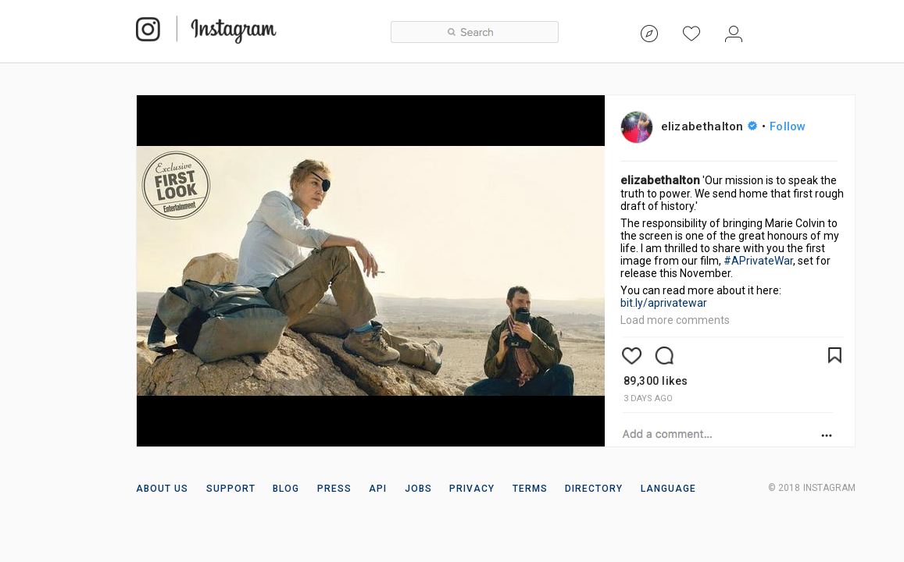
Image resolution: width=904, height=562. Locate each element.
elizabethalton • (733, 126)
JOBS (418, 488)
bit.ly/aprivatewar (663, 303)
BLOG (286, 488)
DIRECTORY (594, 488)
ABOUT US (162, 488)
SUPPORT (230, 488)
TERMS (530, 488)
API (378, 488)
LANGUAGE (668, 488)
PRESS (334, 488)
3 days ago (648, 398)
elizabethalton (660, 180)
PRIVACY (472, 488)
